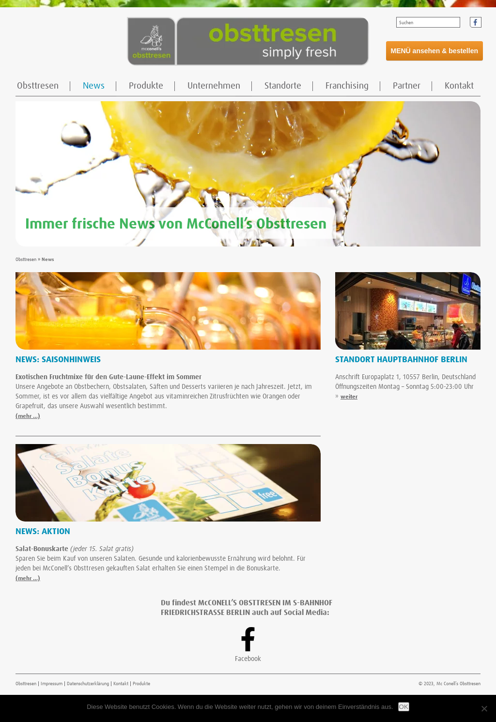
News (94, 86)
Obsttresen (38, 86)
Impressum (51, 683)
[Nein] (484, 708)
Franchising (347, 86)
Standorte (282, 86)
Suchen (406, 22)
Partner (406, 86)
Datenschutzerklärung (88, 683)
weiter (349, 397)
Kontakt (459, 86)
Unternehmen (213, 86)
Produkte (146, 86)
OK (403, 706)
